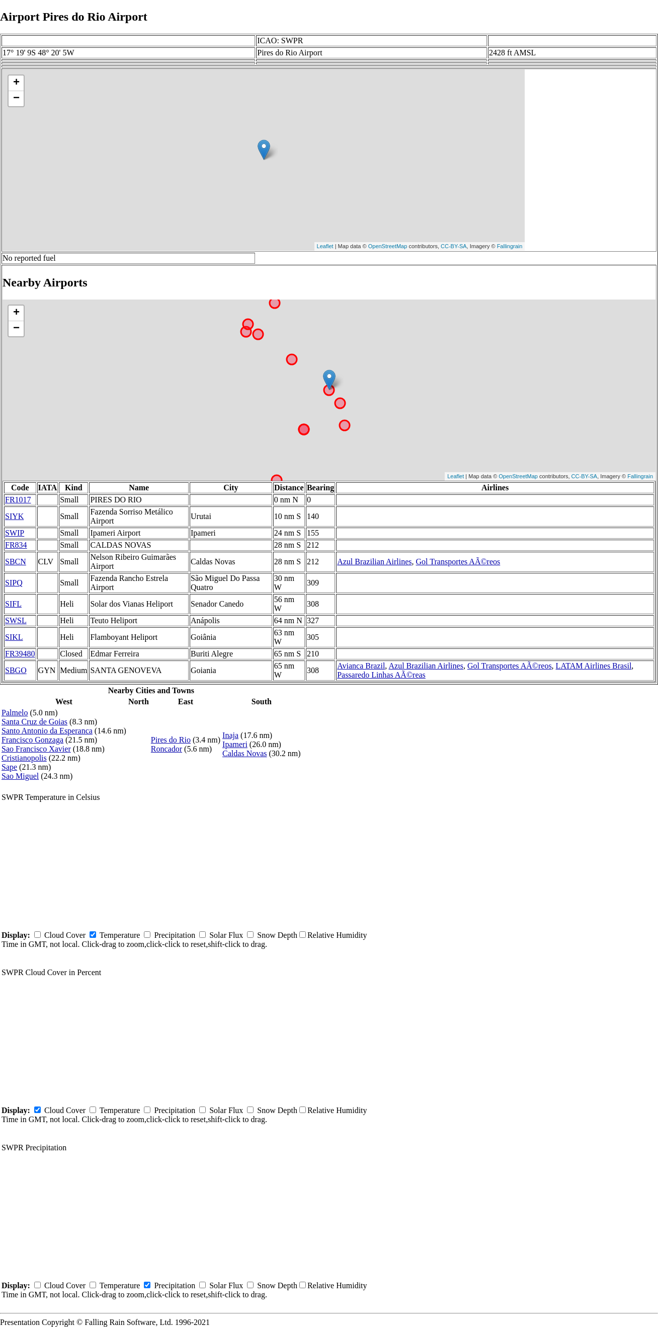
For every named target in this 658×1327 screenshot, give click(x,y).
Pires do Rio (171, 739)
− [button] (16, 98)
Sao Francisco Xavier (36, 749)
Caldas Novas (244, 753)
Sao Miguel (20, 776)
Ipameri (235, 744)
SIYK (14, 516)
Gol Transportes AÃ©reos (458, 561)
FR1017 (18, 499)
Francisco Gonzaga (32, 739)
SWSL (16, 620)
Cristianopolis (24, 758)
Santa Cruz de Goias (34, 721)
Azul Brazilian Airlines (374, 561)
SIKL (14, 637)
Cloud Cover (65, 935)
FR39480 (20, 653)
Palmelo (15, 712)
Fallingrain (510, 246)
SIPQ (14, 582)
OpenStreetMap (387, 246)
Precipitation (174, 935)
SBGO (16, 670)
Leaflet (325, 246)
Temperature (120, 935)
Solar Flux (226, 935)
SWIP (14, 533)
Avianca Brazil (361, 665)
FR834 (16, 545)
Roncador (166, 749)
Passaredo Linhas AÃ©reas (381, 675)
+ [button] (16, 83)
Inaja (230, 735)
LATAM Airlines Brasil (594, 665)
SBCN (15, 561)
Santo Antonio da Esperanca (47, 730)
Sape (9, 767)
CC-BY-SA (454, 246)
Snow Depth (277, 935)
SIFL (13, 604)
